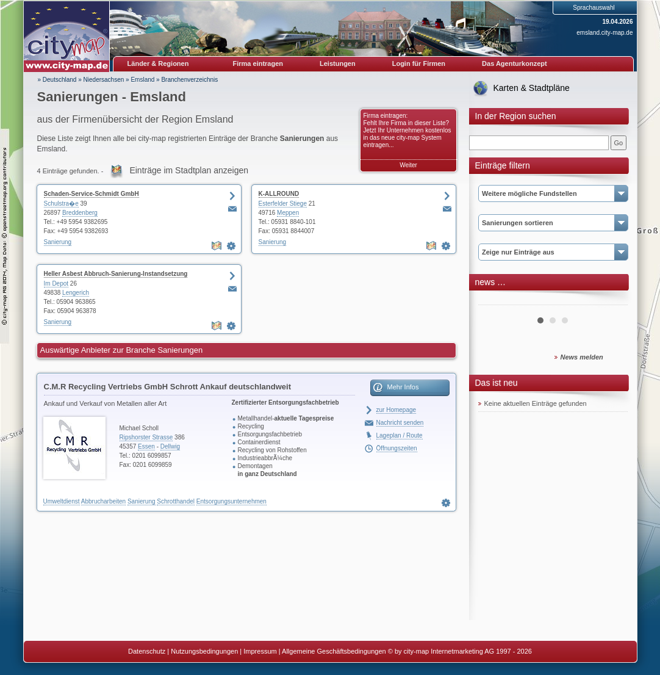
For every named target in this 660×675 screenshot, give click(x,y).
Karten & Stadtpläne (531, 88)
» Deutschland (57, 79)
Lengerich (75, 292)
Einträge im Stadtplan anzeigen (188, 170)
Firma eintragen (258, 63)
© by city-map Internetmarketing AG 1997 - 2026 (460, 651)
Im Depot (56, 283)
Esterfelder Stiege (283, 203)
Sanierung (58, 242)
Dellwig (170, 446)
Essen (146, 446)
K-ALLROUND (279, 193)
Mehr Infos (403, 387)
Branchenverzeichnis (189, 79)
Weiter (408, 165)
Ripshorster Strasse (146, 437)
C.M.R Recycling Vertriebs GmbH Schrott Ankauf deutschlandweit (167, 386)
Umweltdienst (61, 501)
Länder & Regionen (158, 63)
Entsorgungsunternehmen (231, 501)
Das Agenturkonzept (514, 63)
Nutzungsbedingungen (204, 651)
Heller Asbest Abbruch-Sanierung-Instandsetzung (116, 273)
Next (612, 300)
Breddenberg (80, 212)
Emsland (142, 79)
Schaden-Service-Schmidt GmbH (91, 193)
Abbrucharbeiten (103, 501)
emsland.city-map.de (604, 32)
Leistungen (338, 63)
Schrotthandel (176, 501)
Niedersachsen (104, 79)
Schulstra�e (61, 203)
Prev (494, 300)
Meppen (288, 212)
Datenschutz (146, 651)
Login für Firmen (418, 63)
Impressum (259, 651)
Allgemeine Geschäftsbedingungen (334, 651)
